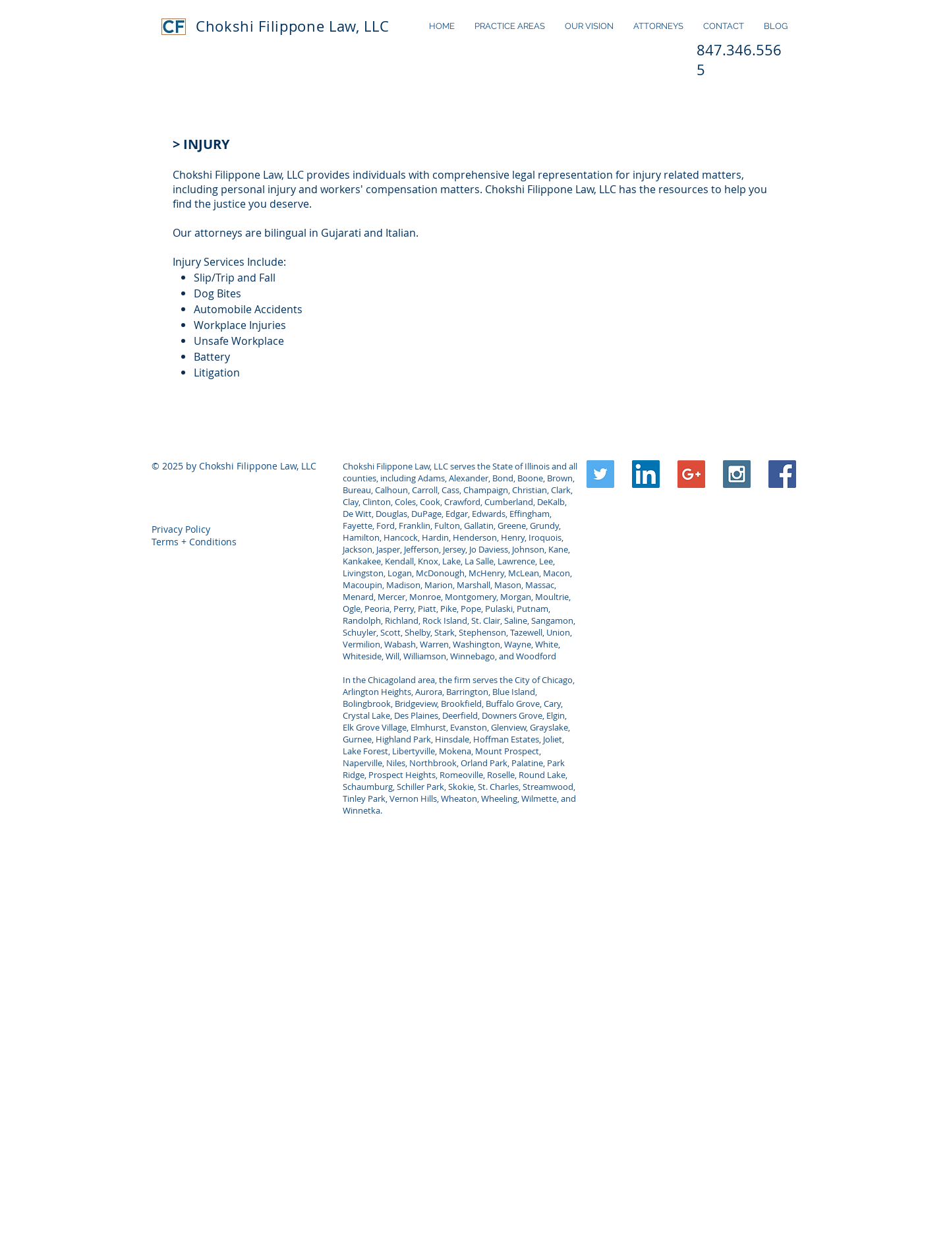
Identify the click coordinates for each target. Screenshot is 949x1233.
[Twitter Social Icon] (600, 474)
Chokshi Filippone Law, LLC (292, 26)
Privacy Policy (181, 529)
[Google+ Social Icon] (691, 474)
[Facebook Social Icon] (782, 474)
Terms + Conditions (194, 541)
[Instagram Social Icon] (737, 474)
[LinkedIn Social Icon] (646, 474)
